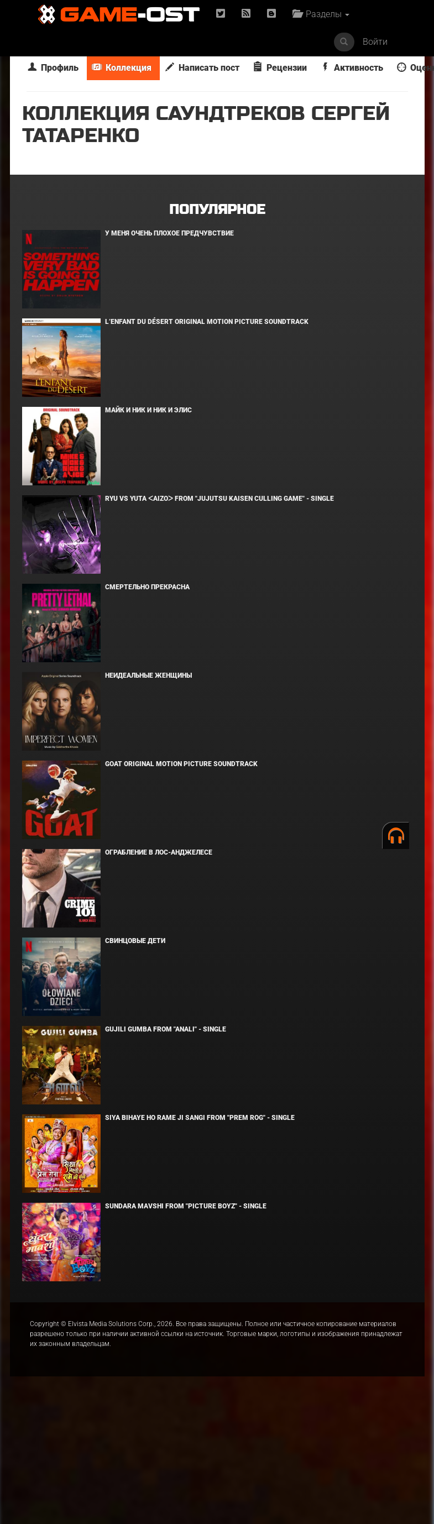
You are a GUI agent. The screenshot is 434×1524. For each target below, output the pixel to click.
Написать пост (202, 67)
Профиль (53, 67)
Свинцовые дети (135, 941)
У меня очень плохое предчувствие (169, 233)
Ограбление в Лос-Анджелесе (158, 852)
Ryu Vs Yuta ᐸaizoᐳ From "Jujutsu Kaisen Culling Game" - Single (219, 498)
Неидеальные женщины (148, 675)
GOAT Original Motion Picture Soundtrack (181, 764)
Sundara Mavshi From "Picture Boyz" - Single (185, 1206)
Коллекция (121, 67)
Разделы (320, 14)
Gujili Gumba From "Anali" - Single (165, 1029)
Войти (375, 41)
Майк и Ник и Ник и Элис (148, 410)
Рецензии (280, 67)
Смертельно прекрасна (147, 587)
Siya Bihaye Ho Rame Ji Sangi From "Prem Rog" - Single (200, 1118)
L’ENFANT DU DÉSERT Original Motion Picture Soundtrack (206, 322)
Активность (352, 67)
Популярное (217, 210)
